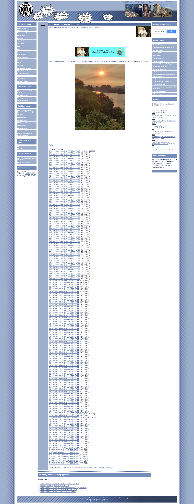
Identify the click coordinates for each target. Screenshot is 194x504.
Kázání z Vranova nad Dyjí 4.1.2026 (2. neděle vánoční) (58, 492)
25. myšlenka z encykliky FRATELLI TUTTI (64, 419)
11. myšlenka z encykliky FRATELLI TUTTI (64, 445)
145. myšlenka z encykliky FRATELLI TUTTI (64, 197)
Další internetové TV (159, 61)
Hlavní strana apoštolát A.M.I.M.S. (24, 91)
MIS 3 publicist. (22, 123)
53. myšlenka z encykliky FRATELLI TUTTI (64, 364)
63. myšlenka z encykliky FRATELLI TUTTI (64, 345)
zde (29, 172)
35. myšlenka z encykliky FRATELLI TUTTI (64, 397)
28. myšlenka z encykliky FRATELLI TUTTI (64, 410)
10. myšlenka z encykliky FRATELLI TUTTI (64, 447)
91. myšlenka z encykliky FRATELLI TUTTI (64, 295)
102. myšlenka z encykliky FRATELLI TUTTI (64, 275)
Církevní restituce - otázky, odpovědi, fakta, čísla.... (165, 87)
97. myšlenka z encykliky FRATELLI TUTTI (64, 284)
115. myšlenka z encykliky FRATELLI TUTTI (64, 251)
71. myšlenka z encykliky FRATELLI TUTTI (64, 332)
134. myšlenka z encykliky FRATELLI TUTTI (64, 218)
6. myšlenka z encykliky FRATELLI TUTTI (63, 455)
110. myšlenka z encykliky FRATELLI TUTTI (64, 260)
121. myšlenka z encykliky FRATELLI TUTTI (64, 240)
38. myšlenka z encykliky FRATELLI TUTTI (64, 392)
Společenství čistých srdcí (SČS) (163, 47)
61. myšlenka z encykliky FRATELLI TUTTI (64, 349)
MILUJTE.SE (166, 2)
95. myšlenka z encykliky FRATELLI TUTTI (64, 288)
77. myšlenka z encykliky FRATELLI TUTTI (64, 321)
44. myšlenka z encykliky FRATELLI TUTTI (64, 380)
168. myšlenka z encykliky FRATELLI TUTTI (64, 155)
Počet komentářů (91, 467)
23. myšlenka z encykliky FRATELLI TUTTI (64, 423)
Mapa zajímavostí (22, 57)
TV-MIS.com (140, 2)
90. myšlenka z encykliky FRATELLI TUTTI (64, 297)
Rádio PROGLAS (158, 55)
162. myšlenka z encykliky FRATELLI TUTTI (64, 166)
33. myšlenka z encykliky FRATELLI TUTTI (64, 401)
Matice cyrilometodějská (160, 66)
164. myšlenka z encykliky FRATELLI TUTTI (64, 162)
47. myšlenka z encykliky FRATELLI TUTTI (64, 375)
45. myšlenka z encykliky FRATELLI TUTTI (64, 379)
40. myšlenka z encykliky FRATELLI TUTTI (64, 388)
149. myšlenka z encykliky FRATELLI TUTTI (64, 190)
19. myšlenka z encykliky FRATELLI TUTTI (64, 430)
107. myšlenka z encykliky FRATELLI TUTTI (64, 266)
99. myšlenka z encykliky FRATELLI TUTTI (64, 281)
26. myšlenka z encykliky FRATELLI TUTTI (64, 416)
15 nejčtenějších (22, 81)
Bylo (18, 46)
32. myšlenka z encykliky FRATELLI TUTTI (64, 403)
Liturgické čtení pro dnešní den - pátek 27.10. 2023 (67, 414)
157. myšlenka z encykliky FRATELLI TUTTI (64, 175)
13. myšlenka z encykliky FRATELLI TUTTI (64, 442)
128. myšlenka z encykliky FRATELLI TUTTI (64, 229)
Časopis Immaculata (159, 69)
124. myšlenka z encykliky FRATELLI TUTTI (64, 236)
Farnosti (20, 38)
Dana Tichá (57, 467)
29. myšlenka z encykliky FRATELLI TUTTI (64, 408)
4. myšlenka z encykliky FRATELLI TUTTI (63, 458)
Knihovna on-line (22, 95)
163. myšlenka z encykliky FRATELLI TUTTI (64, 164)
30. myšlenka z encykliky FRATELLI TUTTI (64, 406)
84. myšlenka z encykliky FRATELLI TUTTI (64, 308)
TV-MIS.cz (153, 2)
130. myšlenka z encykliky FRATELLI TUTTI (64, 225)
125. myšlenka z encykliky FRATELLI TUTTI (64, 234)
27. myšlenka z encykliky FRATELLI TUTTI (64, 412)
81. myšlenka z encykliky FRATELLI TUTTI (64, 314)
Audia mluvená (22, 131)
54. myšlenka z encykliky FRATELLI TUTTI (64, 362)
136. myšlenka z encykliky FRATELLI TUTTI (64, 214)
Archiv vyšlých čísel (23, 162)
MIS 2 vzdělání (21, 120)
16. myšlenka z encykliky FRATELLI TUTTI (64, 436)
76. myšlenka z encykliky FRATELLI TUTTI (64, 323)
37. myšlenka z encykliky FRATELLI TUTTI (64, 393)
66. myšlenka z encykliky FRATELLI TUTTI (64, 340)
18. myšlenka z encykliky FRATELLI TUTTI (64, 432)
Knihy (19, 62)
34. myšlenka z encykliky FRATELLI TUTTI (64, 399)
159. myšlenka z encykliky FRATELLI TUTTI (64, 171)
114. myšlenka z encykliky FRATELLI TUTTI (64, 253)
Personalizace (21, 78)
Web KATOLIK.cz (158, 50)
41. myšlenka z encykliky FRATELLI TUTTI (64, 386)
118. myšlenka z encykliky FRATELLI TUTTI (64, 245)
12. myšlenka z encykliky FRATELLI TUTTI (64, 443)
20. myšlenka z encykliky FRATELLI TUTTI (64, 429)
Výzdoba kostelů (22, 71)
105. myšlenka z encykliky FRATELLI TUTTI (64, 269)
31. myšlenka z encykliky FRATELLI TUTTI (64, 405)
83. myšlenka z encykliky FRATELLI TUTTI (64, 310)
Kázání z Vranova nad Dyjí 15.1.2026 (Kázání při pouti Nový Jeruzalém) (63, 488)
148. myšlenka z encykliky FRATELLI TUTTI (64, 192)
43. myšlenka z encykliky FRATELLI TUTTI (64, 382)
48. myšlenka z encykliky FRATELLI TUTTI (64, 373)
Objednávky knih (22, 100)
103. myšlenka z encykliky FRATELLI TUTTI (64, 273)
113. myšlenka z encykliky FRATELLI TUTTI (64, 255)
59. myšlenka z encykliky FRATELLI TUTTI (64, 353)
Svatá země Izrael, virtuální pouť (163, 64)
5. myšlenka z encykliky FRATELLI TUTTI (63, 456)
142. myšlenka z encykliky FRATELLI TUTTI (64, 203)
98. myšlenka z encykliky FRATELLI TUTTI (64, 282)
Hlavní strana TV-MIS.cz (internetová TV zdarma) (25, 111)
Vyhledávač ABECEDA (160, 91)
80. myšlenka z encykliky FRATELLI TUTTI (64, 316)
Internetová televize (159, 58)
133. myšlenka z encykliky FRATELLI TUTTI (64, 219)
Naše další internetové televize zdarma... (24, 134)
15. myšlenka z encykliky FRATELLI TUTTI (64, 438)
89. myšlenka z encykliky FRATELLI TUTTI (64, 299)
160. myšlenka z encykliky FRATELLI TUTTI (64, 170)
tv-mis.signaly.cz (30, 174)
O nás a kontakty (22, 73)
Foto (18, 49)
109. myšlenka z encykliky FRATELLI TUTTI (64, 262)
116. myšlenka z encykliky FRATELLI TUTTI (64, 249)
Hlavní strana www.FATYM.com (22, 29)
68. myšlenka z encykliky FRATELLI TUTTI (64, 338)
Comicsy (20, 98)
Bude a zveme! (22, 33)
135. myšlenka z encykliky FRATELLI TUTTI (64, 216)
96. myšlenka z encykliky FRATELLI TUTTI (64, 286)
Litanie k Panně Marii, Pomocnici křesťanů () (54, 486)
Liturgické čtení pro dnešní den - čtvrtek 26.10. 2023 (67, 417)
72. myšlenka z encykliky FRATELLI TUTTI (64, 331)
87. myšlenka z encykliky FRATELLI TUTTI (64, 303)
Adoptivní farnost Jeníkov (161, 81)
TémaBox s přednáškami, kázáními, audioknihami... (164, 75)
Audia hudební (22, 128)
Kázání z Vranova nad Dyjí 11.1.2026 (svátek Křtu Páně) (58, 490)
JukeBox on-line (158, 72)
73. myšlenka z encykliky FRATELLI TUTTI (64, 329)
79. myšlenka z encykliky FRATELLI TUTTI (64, 318)
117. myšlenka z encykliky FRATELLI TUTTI (64, 247)
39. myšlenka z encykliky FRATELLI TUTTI (64, 390)
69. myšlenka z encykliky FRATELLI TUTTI (64, 336)
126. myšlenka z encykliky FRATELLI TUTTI (64, 232)
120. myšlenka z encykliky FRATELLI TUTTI (64, 242)
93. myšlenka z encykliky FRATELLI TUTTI (64, 292)
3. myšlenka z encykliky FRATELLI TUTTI (63, 460)
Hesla (19, 52)
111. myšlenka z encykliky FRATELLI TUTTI (64, 258)
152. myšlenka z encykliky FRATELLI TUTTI (64, 184)
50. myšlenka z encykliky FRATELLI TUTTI (64, 369)
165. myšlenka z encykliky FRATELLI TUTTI (64, 160)
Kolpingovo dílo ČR (159, 84)
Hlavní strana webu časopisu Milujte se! (26, 158)
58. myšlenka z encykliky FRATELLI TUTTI (64, 355)
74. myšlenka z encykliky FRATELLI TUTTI (64, 327)
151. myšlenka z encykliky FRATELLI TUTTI (64, 186)
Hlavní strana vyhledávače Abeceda (25, 147)
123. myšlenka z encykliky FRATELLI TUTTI (64, 238)
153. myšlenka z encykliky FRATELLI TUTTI (64, 182)
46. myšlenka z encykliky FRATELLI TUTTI (64, 377)
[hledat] (159, 31)
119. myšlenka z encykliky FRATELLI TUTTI (64, 244)
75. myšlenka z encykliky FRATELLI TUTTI (64, 325)
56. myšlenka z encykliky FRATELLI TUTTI (64, 358)
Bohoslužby (21, 35)
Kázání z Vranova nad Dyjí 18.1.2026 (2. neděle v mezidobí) (59, 484)
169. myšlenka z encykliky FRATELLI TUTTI (64, 153)
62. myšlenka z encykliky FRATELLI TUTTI (64, 347)
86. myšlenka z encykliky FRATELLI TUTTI (64, 305)
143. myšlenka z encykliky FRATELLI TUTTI (64, 201)
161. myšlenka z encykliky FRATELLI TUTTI (64, 168)
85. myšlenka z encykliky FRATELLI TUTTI (64, 306)
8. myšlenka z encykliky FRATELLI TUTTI (63, 451)
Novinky (20, 114)
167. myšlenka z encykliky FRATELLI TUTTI (64, 157)
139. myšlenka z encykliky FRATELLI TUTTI (64, 208)
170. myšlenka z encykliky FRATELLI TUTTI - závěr (67, 151)
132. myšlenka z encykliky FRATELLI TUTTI (64, 221)
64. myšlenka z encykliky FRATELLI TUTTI (64, 343)
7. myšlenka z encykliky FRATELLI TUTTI (63, 453)
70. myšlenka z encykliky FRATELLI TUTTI (64, 334)
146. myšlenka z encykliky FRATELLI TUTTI (64, 195)
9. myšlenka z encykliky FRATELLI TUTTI (63, 449)
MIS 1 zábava (21, 117)
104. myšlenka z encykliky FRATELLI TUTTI (64, 271)
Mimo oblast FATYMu (24, 68)
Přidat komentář (104, 467)
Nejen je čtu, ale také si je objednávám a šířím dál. (160, 143)
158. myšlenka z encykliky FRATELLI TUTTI (64, 173)
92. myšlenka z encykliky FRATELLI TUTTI (64, 294)
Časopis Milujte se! (159, 45)
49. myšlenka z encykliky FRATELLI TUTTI (64, 371)
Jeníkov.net (156, 79)
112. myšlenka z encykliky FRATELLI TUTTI (64, 256)
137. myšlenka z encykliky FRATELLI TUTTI (64, 212)
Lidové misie (21, 54)
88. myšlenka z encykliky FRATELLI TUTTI (64, 301)
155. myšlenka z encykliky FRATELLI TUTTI (64, 179)
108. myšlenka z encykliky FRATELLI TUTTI (64, 264)
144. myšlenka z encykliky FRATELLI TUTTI (64, 199)
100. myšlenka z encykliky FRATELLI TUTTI (64, 279)
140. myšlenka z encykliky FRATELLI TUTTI (64, 207)
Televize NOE (157, 53)
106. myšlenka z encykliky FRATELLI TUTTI (64, 268)
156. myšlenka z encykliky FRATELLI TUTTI (64, 177)
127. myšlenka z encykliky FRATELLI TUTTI (64, 231)
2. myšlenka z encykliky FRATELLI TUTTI (63, 462)
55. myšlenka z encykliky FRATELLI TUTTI (64, 360)
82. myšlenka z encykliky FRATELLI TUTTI (64, 312)
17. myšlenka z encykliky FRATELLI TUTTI (64, 434)
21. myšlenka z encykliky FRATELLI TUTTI (64, 427)
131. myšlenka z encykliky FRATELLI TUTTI (64, 223)
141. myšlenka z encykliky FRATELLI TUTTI (64, 205)
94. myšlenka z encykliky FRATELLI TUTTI (64, 290)
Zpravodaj (20, 43)
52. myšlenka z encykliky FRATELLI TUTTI (64, 366)
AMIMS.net (127, 2)
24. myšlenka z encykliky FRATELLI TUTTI (64, 421)
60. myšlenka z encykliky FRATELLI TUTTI (64, 351)
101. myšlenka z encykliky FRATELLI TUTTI (64, 277)
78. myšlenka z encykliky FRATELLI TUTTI (64, 319)
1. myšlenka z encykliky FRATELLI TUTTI (64, 464)
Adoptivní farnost (22, 41)
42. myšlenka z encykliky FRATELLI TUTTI (64, 384)
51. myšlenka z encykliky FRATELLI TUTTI (64, 368)
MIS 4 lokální (21, 125)
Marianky (20, 60)
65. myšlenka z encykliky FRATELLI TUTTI (64, 342)
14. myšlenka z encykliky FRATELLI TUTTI (64, 440)
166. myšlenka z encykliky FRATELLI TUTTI (64, 158)
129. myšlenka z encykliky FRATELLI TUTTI (64, 227)
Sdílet (51, 145)
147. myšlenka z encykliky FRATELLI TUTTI (64, 194)
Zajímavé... (20, 65)
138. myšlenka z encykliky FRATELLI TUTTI (64, 210)
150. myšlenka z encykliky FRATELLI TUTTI (64, 188)
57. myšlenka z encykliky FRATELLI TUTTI (64, 356)
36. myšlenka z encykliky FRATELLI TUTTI (64, 395)
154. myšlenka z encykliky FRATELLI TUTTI (64, 181)
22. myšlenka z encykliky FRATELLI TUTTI (64, 425)
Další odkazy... (157, 94)
